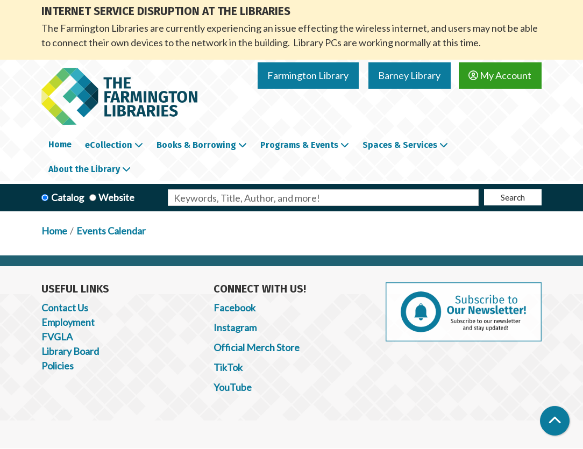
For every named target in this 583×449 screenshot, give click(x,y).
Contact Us (64, 307)
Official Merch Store (257, 347)
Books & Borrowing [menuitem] (196, 145)
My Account (499, 75)
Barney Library (409, 75)
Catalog (67, 197)
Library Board (70, 351)
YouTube (233, 387)
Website (116, 197)
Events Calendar (111, 231)
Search (513, 197)
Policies (57, 366)
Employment (68, 322)
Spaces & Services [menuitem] (399, 145)
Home (54, 231)
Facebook (234, 307)
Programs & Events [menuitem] (299, 145)
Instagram (235, 327)
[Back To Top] (555, 421)
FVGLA (57, 337)
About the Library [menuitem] (84, 169)
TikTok (228, 367)
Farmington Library (308, 75)
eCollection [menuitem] (108, 145)
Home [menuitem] (60, 144)
